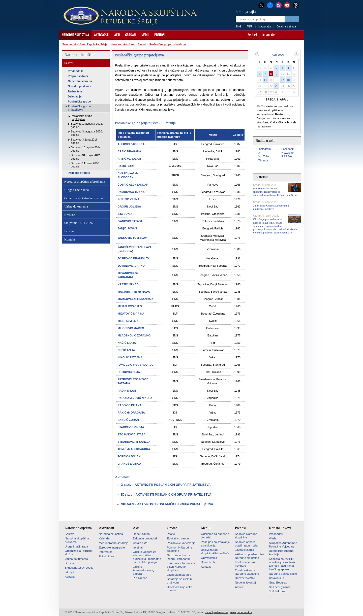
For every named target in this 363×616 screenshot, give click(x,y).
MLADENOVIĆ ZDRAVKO (134, 335)
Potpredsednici (78, 76)
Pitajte (171, 533)
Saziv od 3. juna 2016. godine (84, 141)
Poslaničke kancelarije (181, 542)
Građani (130, 35)
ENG (238, 26)
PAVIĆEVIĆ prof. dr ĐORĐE (136, 364)
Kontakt (252, 35)
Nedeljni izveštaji (245, 582)
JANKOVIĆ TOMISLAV (132, 237)
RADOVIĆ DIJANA (130, 405)
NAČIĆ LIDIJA (127, 342)
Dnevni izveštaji (245, 577)
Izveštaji (138, 547)
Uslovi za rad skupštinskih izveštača (215, 551)
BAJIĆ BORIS (127, 165)
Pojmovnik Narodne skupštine (179, 549)
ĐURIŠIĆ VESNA (128, 199)
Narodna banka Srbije (283, 573)
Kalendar (104, 538)
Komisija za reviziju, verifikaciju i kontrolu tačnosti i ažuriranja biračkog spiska (282, 564)
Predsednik (75, 71)
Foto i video (106, 556)
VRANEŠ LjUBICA (129, 463)
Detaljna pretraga (286, 26)
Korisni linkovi (280, 528)
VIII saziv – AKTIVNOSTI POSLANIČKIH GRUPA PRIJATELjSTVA (167, 504)
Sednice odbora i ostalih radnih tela (246, 543)
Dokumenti (208, 562)
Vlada (272, 538)
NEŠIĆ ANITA (126, 350)
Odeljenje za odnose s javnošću (215, 535)
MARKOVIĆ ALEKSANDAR (135, 298)
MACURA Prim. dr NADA (134, 291)
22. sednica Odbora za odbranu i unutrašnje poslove (271, 207)
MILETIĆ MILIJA (128, 320)
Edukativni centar (178, 538)
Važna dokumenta (76, 206)
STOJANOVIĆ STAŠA (132, 434)
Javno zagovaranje (179, 574)
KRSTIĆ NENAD (128, 284)
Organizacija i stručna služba (83, 198)
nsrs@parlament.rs (216, 612)
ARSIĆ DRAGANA (129, 151)
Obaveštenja (209, 557)
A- (283, 35)
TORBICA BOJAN (129, 456)
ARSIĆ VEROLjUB (129, 158)
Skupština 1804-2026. (79, 223)
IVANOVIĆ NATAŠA (130, 221)
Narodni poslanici (79, 86)
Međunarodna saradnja (114, 542)
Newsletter (287, 152)
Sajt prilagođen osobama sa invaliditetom (297, 35)
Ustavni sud (276, 577)
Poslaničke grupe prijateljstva (167, 44)
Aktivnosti (101, 35)
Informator (269, 35)
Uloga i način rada (76, 190)
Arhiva (239, 587)
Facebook (287, 148)
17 (282, 79)
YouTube (263, 156)
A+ (290, 35)
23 (276, 85)
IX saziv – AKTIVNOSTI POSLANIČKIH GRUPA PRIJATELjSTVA (166, 494)
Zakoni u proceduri (145, 538)
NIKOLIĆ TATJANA (130, 357)
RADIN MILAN (127, 390)
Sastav (142, 44)
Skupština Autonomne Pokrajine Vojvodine (283, 544)
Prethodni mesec (257, 54)
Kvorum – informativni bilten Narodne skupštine (181, 566)
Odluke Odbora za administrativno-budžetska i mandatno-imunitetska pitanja (147, 557)
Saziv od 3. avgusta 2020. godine (87, 133)
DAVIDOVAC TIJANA (131, 191)
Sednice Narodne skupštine (246, 535)
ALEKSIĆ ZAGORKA (131, 144)
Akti (117, 35)
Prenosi (159, 35)
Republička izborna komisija (281, 552)
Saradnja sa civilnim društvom (180, 580)
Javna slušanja (244, 549)
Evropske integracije (112, 547)
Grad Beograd (278, 582)
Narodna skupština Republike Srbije (84, 44)
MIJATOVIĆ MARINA (131, 313)
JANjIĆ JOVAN (127, 228)
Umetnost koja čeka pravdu (179, 589)
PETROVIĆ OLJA (129, 371)
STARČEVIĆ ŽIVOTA (131, 427)
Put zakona (140, 577)
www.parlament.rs (241, 612)
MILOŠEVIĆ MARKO (131, 328)
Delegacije (74, 96)
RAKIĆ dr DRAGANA (131, 412)
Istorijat (69, 231)
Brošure (69, 215)
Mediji (145, 35)
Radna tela (75, 91)
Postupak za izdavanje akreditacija (215, 543)
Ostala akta (140, 542)
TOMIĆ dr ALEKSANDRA (134, 449)
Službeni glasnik (279, 587)
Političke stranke (79, 172)
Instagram (264, 148)
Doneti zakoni (141, 533)
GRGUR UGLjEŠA (129, 206)
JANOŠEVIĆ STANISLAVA (135, 247)
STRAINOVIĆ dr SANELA (134, 441)
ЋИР (250, 26)
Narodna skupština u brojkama (84, 181)
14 (265, 79)
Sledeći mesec (296, 54)
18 (288, 79)
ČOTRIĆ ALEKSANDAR (133, 184)
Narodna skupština (75, 35)
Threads (263, 160)
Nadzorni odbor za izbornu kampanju (178, 557)
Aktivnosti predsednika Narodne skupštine (249, 556)
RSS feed (287, 156)
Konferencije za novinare (245, 564)
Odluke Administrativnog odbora (143, 570)
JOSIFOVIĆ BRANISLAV (133, 258)
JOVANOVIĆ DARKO (131, 265)
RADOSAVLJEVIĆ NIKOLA (135, 397)
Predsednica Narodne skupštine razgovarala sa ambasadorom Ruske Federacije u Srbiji (275, 191)
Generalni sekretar (80, 81)
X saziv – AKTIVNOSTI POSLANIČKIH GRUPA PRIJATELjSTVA (165, 485)
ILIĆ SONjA (125, 213)
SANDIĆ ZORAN (128, 419)
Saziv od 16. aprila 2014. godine (86, 149)
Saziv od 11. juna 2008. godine (85, 165)
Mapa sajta (264, 26)
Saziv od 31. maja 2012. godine (86, 157)
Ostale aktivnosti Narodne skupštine (247, 572)
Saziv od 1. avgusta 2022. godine (87, 125)
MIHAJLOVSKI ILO (130, 306)
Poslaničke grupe (79, 101)
